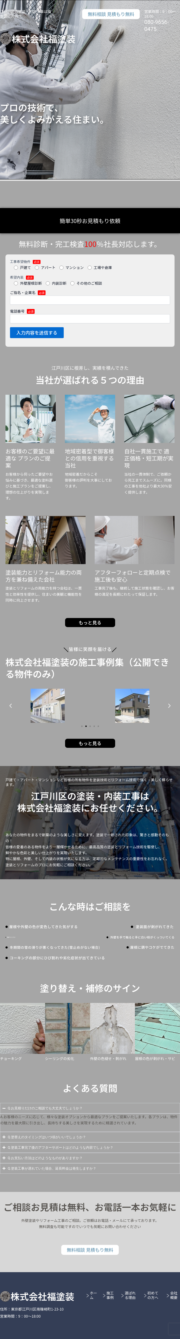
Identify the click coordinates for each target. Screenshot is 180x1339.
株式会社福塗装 (43, 38)
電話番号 (90, 315)
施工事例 (110, 1295)
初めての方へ (152, 1295)
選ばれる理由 (130, 1295)
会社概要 (173, 1295)
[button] (10, 706)
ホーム (93, 1295)
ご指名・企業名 (90, 297)
